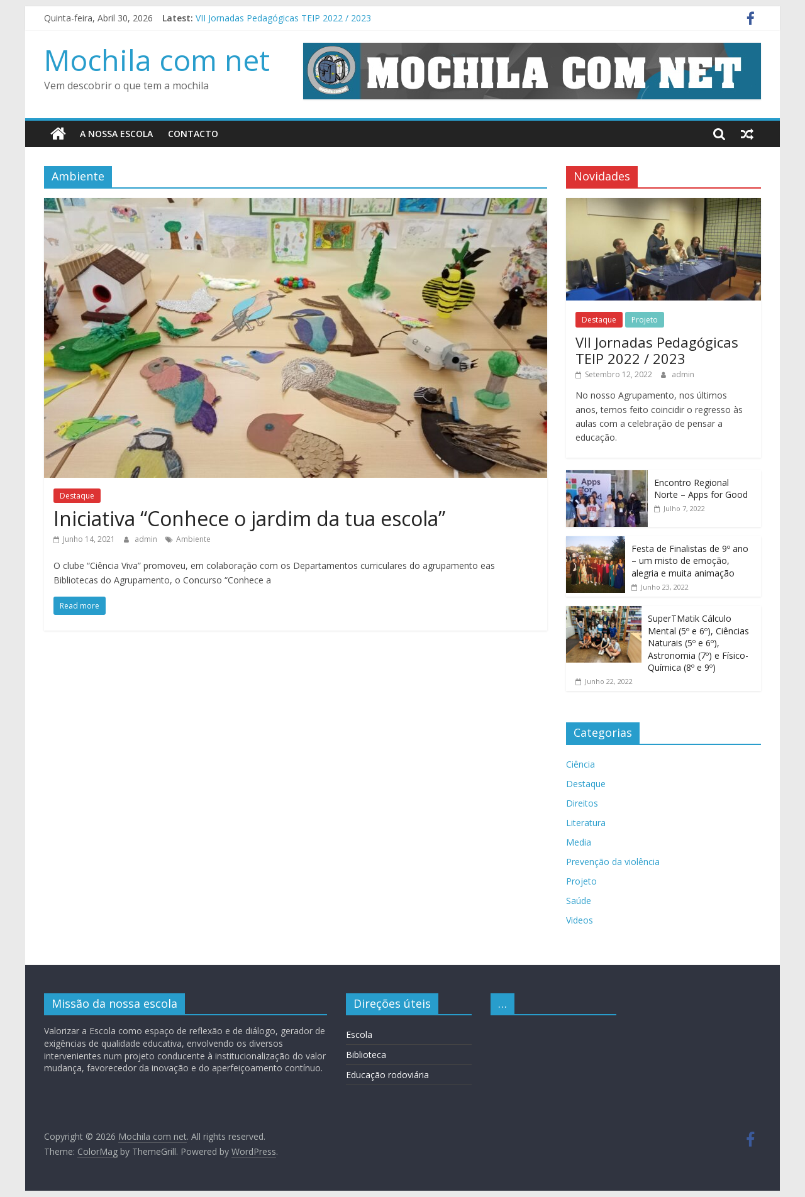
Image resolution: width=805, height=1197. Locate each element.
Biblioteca (366, 1055)
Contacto (193, 134)
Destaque (77, 495)
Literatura (586, 823)
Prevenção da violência (613, 862)
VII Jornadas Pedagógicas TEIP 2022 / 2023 (283, 18)
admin (147, 539)
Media (578, 842)
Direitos (582, 803)
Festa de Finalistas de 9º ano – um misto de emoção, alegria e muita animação (689, 560)
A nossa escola (116, 134)
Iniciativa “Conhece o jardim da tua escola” (249, 517)
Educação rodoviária (387, 1075)
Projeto (644, 319)
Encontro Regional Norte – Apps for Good (701, 488)
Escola (359, 1034)
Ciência (580, 764)
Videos (579, 920)
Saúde (578, 901)
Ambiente (193, 539)
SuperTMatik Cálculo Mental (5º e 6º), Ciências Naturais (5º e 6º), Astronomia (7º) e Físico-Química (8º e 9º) (698, 642)
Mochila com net (157, 59)
